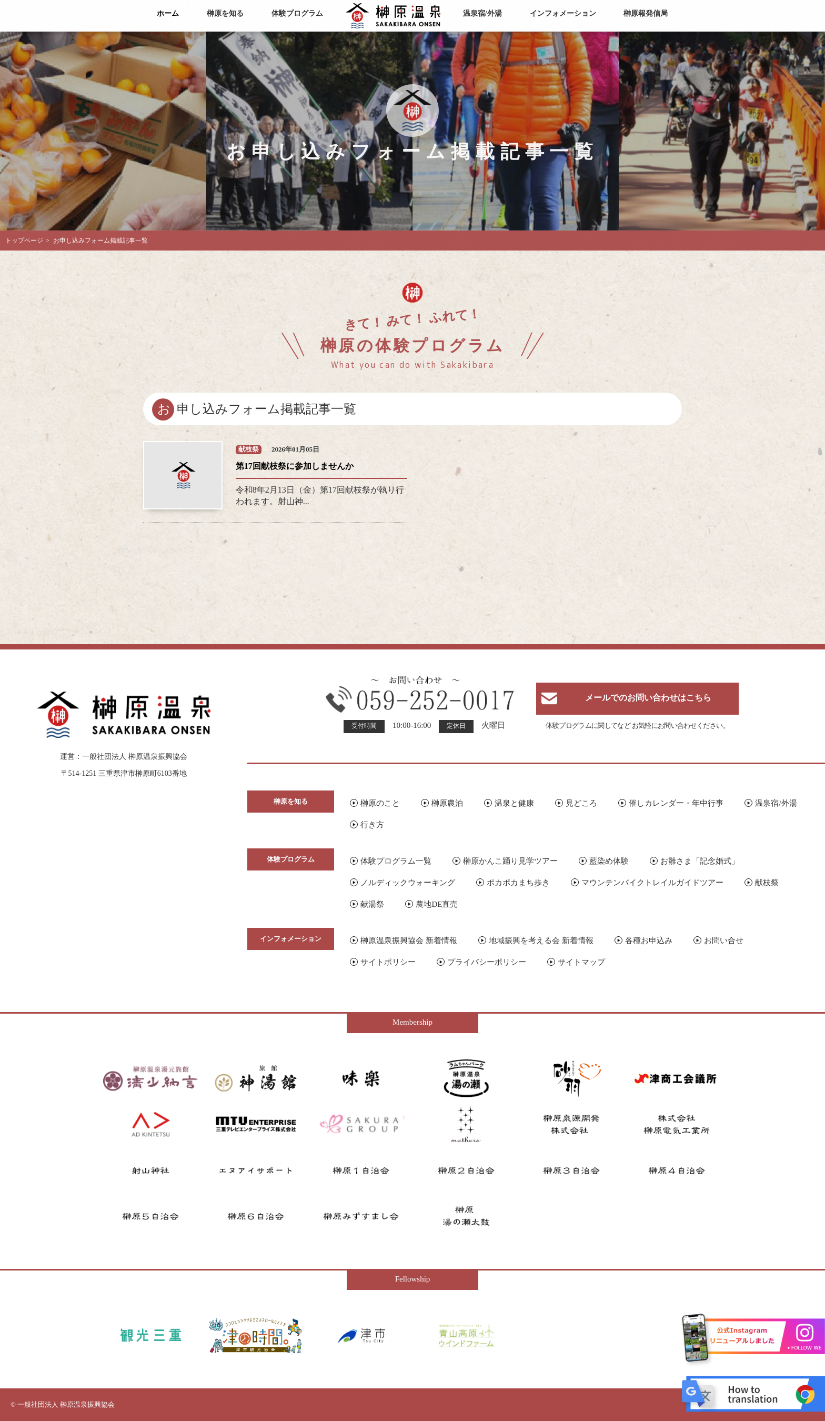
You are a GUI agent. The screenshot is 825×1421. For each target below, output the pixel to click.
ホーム (168, 13)
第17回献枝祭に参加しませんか (295, 466)
